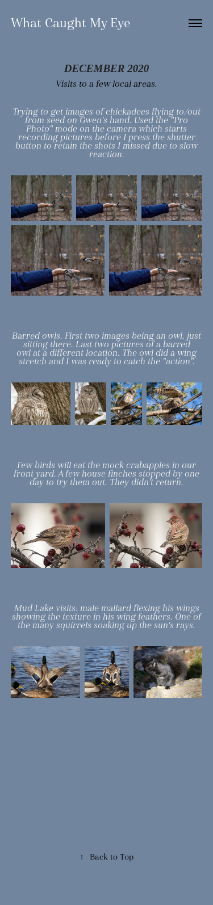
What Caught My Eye (71, 23)
